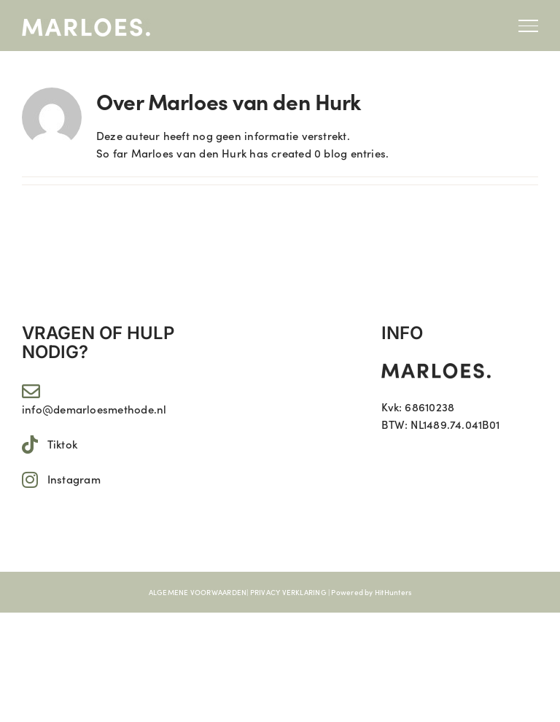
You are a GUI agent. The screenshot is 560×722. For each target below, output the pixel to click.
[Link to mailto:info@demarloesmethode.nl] (31, 391)
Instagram (74, 478)
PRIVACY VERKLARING (288, 592)
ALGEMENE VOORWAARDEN (198, 592)
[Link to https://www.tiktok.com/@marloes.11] (30, 444)
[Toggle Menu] (528, 25)
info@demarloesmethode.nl (94, 408)
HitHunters (393, 592)
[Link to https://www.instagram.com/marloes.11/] (30, 479)
